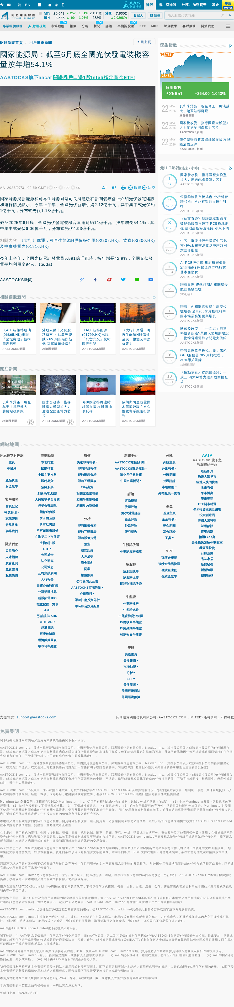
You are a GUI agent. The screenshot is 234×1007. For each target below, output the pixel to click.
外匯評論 (131, 525)
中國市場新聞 (130, 481)
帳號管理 (11, 512)
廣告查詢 (11, 563)
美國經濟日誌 (131, 691)
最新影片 (207, 471)
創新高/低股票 (47, 493)
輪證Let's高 (207, 537)
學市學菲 (207, 498)
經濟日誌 (47, 627)
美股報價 (130, 660)
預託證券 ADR (47, 616)
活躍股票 (47, 487)
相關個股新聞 (13, 297)
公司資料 (87, 594)
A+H (47, 610)
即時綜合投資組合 (87, 606)
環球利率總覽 (47, 646)
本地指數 (47, 462)
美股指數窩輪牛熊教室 (207, 542)
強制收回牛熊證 (131, 634)
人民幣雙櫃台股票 (47, 499)
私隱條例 (11, 575)
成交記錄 (87, 550)
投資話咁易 (207, 515)
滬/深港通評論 (131, 513)
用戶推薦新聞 (40, 43)
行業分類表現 (47, 506)
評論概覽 (131, 501)
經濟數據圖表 (47, 640)
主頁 (12, 462)
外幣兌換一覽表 (169, 493)
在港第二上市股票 (47, 537)
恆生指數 (168, 45)
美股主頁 (131, 654)
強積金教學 (169, 576)
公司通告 (47, 554)
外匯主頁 (169, 462)
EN (28, 5)
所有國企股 (47, 518)
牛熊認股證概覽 (131, 551)
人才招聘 (11, 557)
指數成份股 (47, 512)
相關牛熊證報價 (87, 499)
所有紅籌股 (47, 524)
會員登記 (11, 506)
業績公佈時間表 (47, 585)
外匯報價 (169, 468)
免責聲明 (11, 569)
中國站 (11, 468)
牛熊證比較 (131, 610)
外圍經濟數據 (131, 697)
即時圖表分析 (87, 475)
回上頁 (144, 42)
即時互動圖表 (87, 481)
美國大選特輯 (207, 520)
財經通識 (207, 553)
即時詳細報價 (87, 468)
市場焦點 (207, 531)
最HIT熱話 (179, 168)
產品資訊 (11, 480)
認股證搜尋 (131, 571)
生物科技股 (47, 543)
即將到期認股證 (131, 584)
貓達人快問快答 (207, 482)
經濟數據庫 (47, 634)
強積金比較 (169, 570)
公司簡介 (11, 551)
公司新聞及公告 (87, 581)
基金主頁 (169, 513)
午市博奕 (207, 493)
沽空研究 (47, 561)
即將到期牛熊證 (131, 628)
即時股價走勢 (87, 538)
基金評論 (131, 519)
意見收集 (11, 525)
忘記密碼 (11, 518)
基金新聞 (169, 525)
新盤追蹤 (207, 570)
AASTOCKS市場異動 (87, 587)
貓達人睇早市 (207, 476)
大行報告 (47, 579)
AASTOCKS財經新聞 (131, 462)
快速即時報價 (87, 462)
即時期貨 (47, 481)
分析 (131, 673)
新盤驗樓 (207, 564)
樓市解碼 (207, 575)
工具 (169, 538)
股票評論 (131, 507)
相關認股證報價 (87, 493)
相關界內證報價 (87, 506)
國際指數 (47, 468)
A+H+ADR (47, 622)
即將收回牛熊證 (131, 622)
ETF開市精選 (207, 504)
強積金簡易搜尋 (169, 564)
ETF (47, 549)
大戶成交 (87, 556)
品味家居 (207, 559)
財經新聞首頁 (11, 43)
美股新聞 (130, 684)
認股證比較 (131, 577)
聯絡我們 (11, 531)
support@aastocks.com (37, 717)
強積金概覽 (169, 558)
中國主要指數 (47, 475)
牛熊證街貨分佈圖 (130, 616)
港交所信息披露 (131, 475)
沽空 (87, 544)
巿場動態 (169, 487)
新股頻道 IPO (47, 598)
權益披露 (87, 575)
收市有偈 (207, 487)
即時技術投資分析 (87, 600)
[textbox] (199, 15)
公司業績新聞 (47, 573)
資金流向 (87, 563)
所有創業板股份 (47, 530)
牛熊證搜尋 (131, 603)
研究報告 (131, 532)
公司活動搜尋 (47, 592)
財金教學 (11, 486)
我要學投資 (207, 548)
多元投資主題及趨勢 (207, 509)
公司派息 (47, 567)
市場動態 (130, 667)
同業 (87, 569)
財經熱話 (207, 526)
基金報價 (169, 519)
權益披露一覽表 (47, 604)
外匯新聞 (169, 475)
